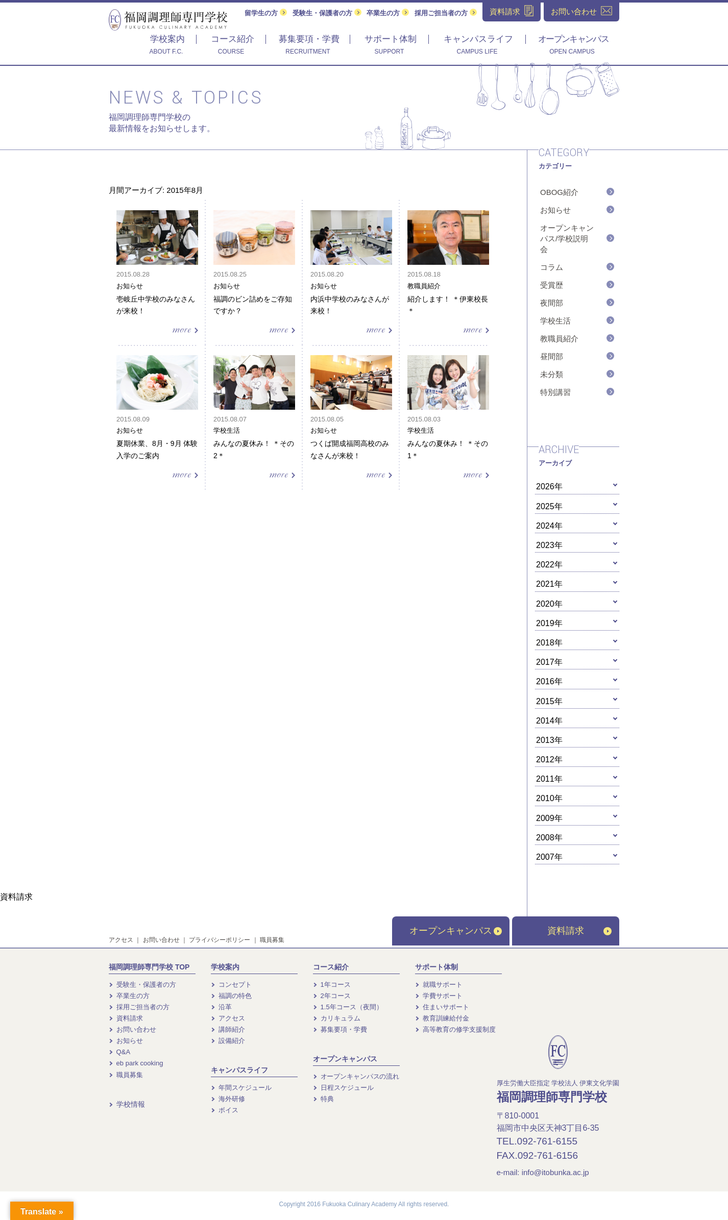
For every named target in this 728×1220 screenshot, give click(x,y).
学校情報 (127, 1104)
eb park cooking (136, 1063)
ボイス (224, 1110)
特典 (323, 1099)
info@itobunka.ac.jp (555, 1172)
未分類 (551, 374)
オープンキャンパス (455, 931)
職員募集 (272, 939)
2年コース (332, 996)
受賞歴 (551, 285)
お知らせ (555, 210)
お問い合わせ (161, 939)
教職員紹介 (559, 338)
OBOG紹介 (559, 192)
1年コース (332, 984)
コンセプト (231, 984)
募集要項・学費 (340, 1029)
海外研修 (228, 1099)
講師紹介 (228, 1029)
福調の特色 (231, 996)
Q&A (119, 1052)
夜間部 (551, 302)
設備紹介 (228, 1040)
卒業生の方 (388, 13)
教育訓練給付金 (442, 1018)
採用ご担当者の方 (446, 13)
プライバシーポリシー (219, 939)
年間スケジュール (241, 1087)
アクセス (121, 939)
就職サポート (439, 984)
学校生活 (555, 320)
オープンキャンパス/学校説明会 (567, 238)
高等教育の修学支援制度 (455, 1029)
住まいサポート (442, 1007)
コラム (551, 267)
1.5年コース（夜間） (348, 1007)
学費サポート (439, 996)
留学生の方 (266, 13)
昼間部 (551, 356)
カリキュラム (336, 1018)
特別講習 (555, 392)
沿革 (221, 1007)
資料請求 (579, 931)
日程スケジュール (343, 1087)
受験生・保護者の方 (327, 13)
